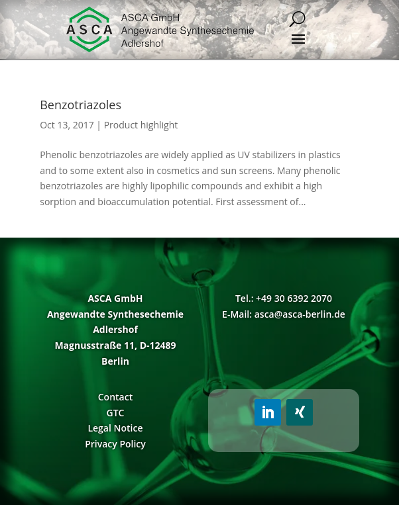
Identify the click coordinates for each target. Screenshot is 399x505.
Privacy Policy (115, 443)
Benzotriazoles (80, 105)
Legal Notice (114, 428)
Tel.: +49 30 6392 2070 (283, 298)
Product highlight (141, 124)
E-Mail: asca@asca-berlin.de (283, 314)
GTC (116, 412)
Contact (115, 396)
